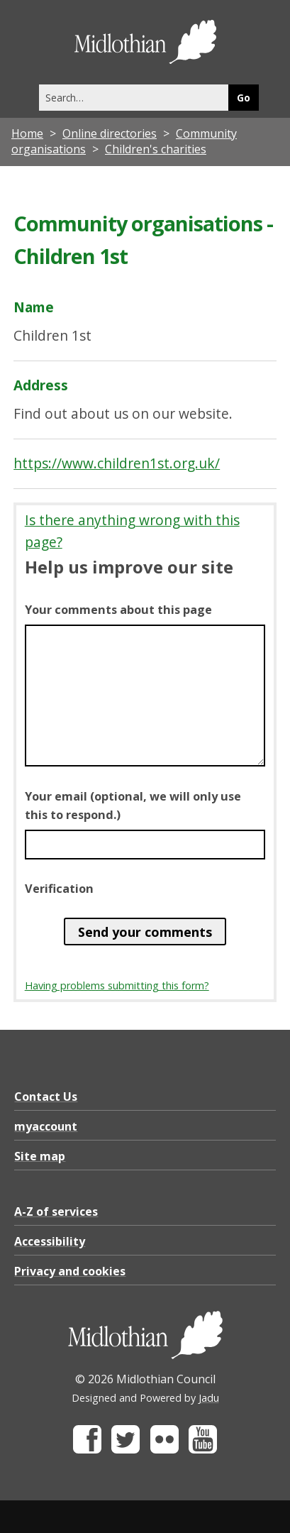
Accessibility (49, 1241)
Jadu (209, 1398)
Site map (39, 1156)
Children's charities (155, 149)
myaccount (45, 1126)
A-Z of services (56, 1211)
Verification (59, 888)
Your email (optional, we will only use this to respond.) (133, 806)
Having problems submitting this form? (117, 985)
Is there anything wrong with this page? (132, 530)
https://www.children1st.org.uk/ (116, 463)
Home (27, 133)
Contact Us (45, 1096)
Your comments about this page (118, 609)
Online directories (109, 133)
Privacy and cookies (70, 1271)
